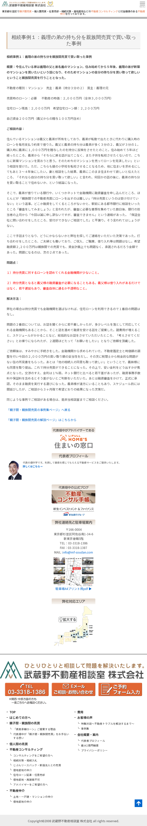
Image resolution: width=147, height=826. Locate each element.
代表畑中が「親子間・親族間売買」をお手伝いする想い (41, 736)
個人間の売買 (18, 744)
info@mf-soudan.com (77, 552)
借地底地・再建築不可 (26, 779)
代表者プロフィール (93, 741)
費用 (80, 712)
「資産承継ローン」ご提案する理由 (34, 729)
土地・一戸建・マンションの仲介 (33, 796)
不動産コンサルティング (26, 749)
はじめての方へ (20, 717)
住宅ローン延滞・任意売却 (29, 775)
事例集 (85, 728)
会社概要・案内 (88, 734)
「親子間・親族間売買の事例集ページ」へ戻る (38, 409)
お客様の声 (84, 717)
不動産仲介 (17, 790)
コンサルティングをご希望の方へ (33, 755)
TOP (12, 712)
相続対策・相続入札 (25, 760)
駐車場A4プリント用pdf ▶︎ (73, 588)
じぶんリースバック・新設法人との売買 (37, 765)
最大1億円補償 (90, 745)
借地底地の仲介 (22, 770)
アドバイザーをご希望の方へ (30, 784)
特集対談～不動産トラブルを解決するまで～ (107, 723)
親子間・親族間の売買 (24, 723)
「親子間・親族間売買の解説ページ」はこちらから (42, 419)
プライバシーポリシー (94, 750)
